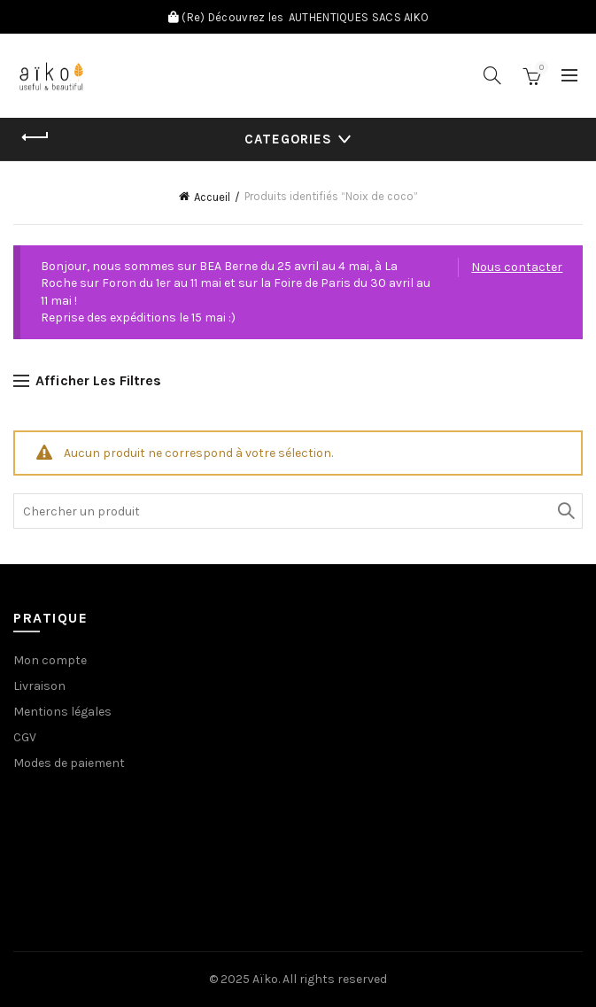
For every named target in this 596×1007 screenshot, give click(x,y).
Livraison (39, 685)
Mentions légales (62, 711)
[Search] (492, 75)
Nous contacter (516, 267)
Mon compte (50, 660)
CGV (24, 737)
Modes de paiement (69, 763)
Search (565, 511)
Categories (288, 139)
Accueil (212, 197)
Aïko (265, 979)
